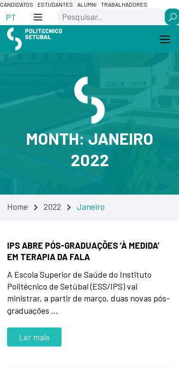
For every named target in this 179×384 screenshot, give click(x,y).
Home (17, 206)
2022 (52, 206)
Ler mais (34, 337)
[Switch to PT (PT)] (11, 17)
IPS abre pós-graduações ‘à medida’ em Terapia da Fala (83, 251)
